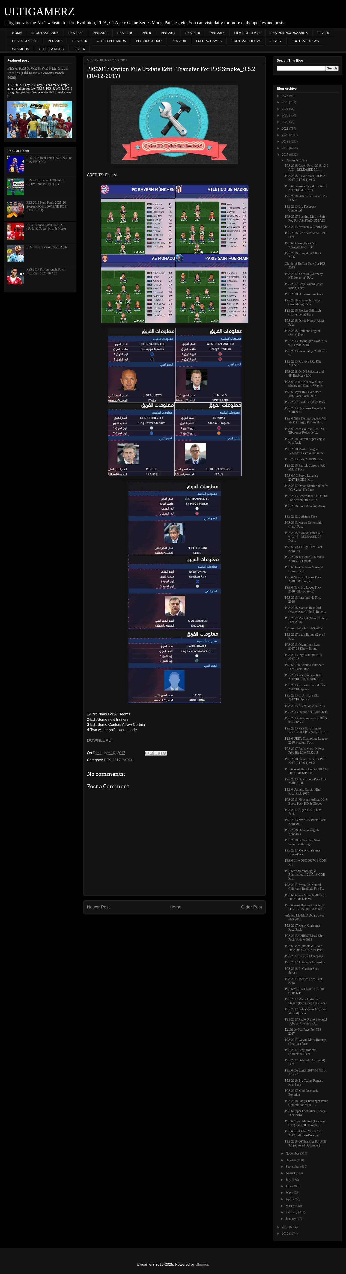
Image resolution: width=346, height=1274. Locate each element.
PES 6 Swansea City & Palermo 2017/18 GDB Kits (305, 188)
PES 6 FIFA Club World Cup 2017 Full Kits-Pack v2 (303, 1133)
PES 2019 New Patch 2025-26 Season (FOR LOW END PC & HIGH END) (47, 206)
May (289, 1192)
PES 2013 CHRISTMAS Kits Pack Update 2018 (304, 937)
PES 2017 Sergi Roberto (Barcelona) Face (300, 1052)
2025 (285, 102)
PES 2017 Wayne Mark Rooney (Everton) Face (305, 1041)
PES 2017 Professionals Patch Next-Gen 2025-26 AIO (46, 271)
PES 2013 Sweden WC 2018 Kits (306, 227)
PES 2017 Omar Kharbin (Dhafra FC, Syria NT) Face (306, 487)
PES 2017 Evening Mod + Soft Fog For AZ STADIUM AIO (305, 218)
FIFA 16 (79, 49)
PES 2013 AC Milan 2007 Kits (305, 706)
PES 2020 (100, 33)
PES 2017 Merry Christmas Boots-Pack (302, 852)
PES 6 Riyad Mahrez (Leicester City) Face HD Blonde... (305, 1123)
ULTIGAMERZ (39, 11)
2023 (285, 115)
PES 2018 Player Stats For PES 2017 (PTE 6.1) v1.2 (305, 761)
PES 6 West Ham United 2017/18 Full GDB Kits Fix (306, 771)
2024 (285, 109)
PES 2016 (79, 41)
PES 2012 (55, 41)
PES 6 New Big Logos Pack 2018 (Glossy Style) (303, 589)
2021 (285, 128)
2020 (285, 135)
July (289, 1180)
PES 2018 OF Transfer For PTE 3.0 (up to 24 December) (305, 1143)
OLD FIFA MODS (51, 49)
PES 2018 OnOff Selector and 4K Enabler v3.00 (304, 373)
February (292, 1212)
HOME (17, 33)
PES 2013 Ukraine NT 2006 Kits (306, 712)
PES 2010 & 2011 (25, 41)
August (291, 1173)
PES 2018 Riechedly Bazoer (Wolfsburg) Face (303, 302)
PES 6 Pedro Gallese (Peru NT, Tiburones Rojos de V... (305, 431)
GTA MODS (20, 49)
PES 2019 (124, 33)
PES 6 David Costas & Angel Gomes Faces (304, 569)
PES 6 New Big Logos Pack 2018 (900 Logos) (303, 579)
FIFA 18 (323, 33)
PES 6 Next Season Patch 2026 (47, 247)
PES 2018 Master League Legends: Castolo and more (304, 451)
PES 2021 (75, 33)
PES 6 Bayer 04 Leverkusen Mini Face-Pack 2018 (303, 394)
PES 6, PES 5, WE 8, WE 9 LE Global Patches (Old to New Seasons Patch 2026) (38, 73)
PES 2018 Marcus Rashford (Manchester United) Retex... (305, 609)
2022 (285, 122)
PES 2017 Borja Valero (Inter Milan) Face (304, 286)
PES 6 (146, 33)
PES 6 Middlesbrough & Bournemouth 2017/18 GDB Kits (305, 875)
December (293, 160)
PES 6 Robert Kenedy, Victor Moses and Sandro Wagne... (304, 383)
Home (175, 907)
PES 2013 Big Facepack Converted (300, 208)
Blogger (202, 1264)
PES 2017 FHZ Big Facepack (304, 956)
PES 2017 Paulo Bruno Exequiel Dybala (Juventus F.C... (306, 1021)
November (293, 1153)
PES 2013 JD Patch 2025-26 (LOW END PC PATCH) (45, 182)
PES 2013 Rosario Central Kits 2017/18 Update (305, 687)
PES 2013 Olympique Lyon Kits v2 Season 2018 (306, 343)
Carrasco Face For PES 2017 (303, 628)
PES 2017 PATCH (119, 760)
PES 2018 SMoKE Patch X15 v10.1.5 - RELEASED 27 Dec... (304, 536)
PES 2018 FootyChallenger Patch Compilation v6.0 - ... (306, 1103)
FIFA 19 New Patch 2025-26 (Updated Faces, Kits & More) (46, 227)
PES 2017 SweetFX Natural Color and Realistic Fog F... (304, 886)
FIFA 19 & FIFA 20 (247, 33)
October (291, 1160)
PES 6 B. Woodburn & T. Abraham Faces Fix (301, 245)
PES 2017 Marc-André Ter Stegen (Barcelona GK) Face (305, 1001)
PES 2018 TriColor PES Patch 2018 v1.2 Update (304, 559)
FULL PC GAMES (209, 41)
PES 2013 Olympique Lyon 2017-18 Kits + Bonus (302, 646)
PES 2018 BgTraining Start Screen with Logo (302, 842)
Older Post (251, 907)
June (289, 1186)
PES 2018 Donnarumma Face (304, 294)
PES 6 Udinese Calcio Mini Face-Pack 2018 (303, 791)
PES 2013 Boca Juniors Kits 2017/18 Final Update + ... (303, 677)
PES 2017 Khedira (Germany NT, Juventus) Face (304, 276)
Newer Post (98, 907)
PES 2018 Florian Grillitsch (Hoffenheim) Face (303, 312)
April (289, 1199)
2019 (285, 141)
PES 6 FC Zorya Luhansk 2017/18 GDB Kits (301, 477)
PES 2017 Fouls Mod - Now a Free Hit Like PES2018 (304, 750)
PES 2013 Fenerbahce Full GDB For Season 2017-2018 (306, 498)
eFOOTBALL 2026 (45, 33)
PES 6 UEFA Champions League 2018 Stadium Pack (306, 740)
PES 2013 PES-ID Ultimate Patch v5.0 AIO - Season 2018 (306, 730)
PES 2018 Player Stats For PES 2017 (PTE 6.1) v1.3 (305, 178)
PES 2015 (179, 41)
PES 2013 (217, 33)
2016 (285, 1227)
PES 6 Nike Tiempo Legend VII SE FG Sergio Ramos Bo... (305, 420)
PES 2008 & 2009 (148, 41)
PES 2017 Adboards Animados (305, 962)
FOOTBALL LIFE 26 (246, 41)
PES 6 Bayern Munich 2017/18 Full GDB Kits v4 (305, 897)
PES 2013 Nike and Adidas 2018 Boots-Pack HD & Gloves (306, 801)
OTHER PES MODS (111, 41)
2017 (285, 154)
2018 (285, 148)
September (293, 1166)
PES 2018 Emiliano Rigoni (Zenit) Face (302, 332)
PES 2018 (192, 33)
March (290, 1206)
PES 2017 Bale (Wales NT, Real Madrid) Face (306, 1011)
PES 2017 (168, 33)
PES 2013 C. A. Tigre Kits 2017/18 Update (302, 697)
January (291, 1218)
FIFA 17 (276, 41)
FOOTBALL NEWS (305, 41)
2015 (285, 1233)
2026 (285, 96)
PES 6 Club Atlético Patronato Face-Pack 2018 (304, 667)
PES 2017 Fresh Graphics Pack (305, 402)
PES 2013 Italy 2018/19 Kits (303, 459)
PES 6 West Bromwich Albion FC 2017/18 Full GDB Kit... (305, 907)
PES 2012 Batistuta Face (301, 516)
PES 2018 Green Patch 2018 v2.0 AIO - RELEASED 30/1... (306, 167)
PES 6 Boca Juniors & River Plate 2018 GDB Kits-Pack (304, 948)
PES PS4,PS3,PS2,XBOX (289, 33)
